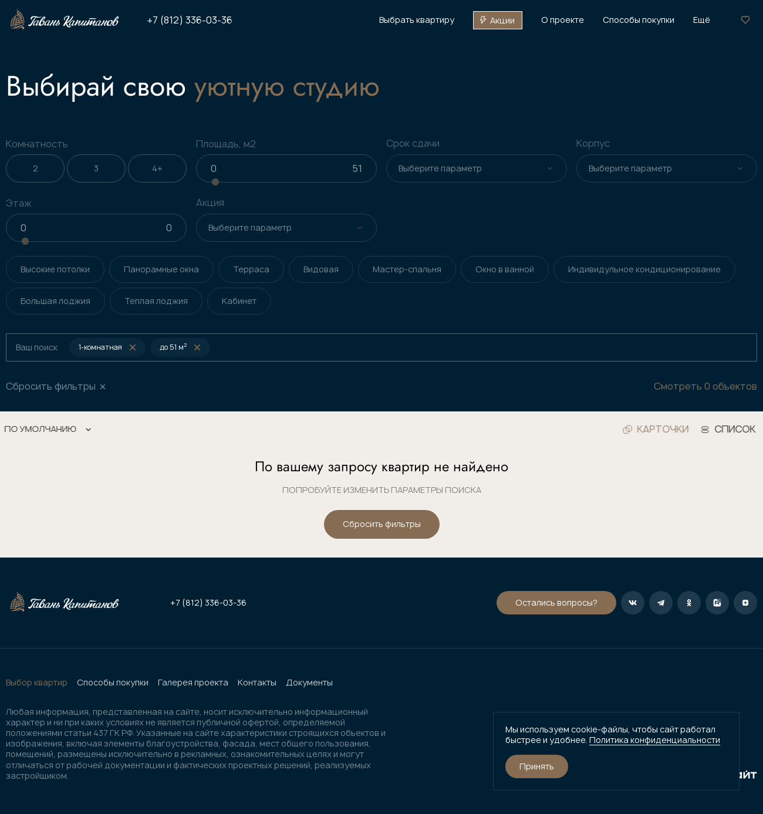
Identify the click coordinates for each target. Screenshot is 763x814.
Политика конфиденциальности (654, 739)
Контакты (257, 682)
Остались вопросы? (556, 602)
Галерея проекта (193, 682)
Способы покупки (112, 682)
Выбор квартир (36, 682)
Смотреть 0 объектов (705, 386)
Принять (536, 766)
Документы (309, 682)
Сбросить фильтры (382, 523)
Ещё (701, 20)
